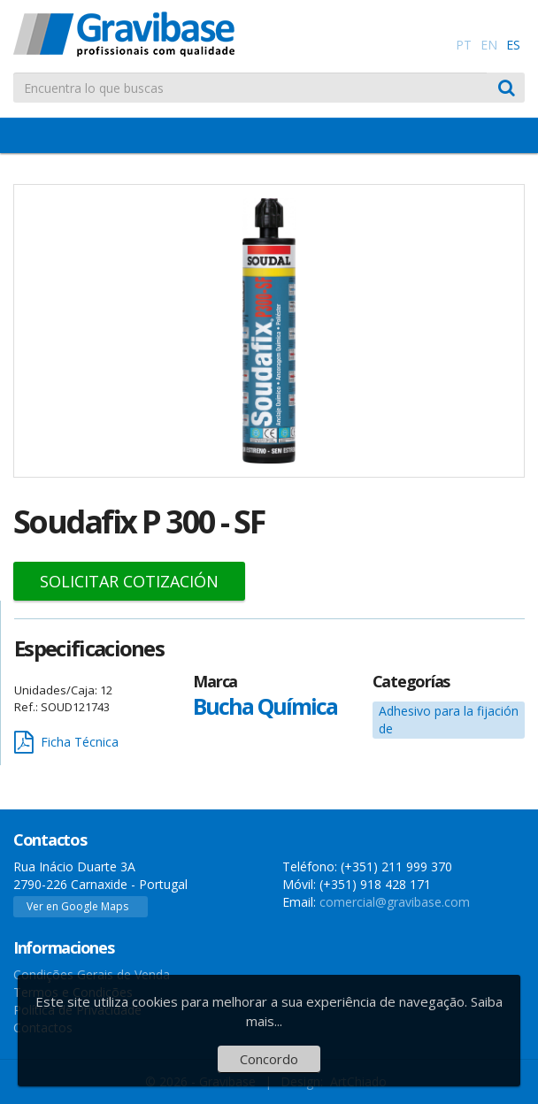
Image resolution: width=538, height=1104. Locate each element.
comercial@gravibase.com (394, 901)
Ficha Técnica (66, 743)
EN (488, 44)
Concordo (269, 1059)
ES (513, 44)
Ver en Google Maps (77, 906)
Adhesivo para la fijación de (449, 719)
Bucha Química (265, 706)
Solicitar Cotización (129, 581)
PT (464, 44)
